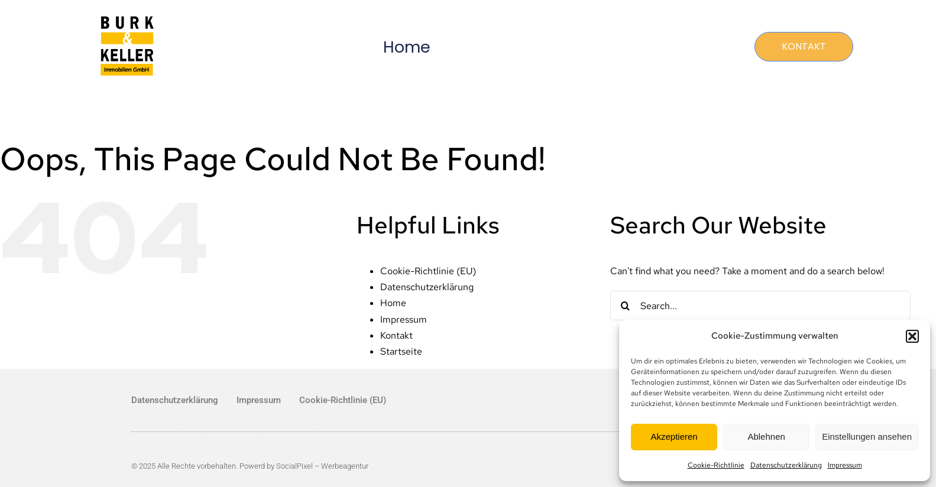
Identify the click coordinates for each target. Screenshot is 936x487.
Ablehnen (766, 436)
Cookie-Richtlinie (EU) (428, 271)
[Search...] (760, 305)
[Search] (625, 305)
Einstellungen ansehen (867, 436)
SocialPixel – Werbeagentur (322, 466)
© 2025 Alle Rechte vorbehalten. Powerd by (203, 466)
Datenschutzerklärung (786, 465)
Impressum (845, 465)
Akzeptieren (673, 436)
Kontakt (396, 335)
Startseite (401, 351)
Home (406, 47)
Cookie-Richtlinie (716, 465)
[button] (912, 336)
